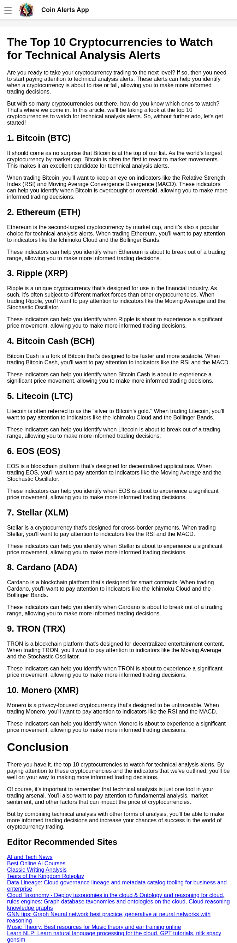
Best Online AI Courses (36, 863)
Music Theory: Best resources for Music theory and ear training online (94, 927)
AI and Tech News (30, 857)
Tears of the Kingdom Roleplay (45, 876)
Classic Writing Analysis (37, 870)
